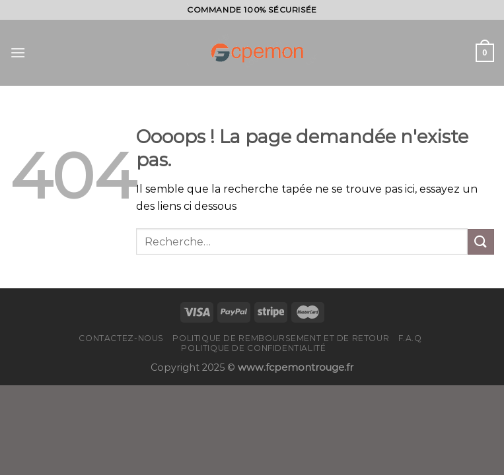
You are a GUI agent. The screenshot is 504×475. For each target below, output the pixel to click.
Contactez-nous (121, 338)
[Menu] (18, 52)
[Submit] (481, 242)
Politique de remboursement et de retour (280, 338)
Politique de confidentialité (253, 348)
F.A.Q (410, 338)
